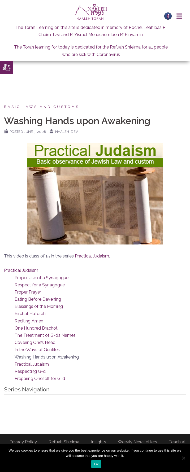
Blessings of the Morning (39, 306)
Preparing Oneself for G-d (40, 378)
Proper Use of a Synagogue (41, 277)
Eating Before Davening (38, 299)
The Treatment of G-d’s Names (45, 335)
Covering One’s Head (35, 342)
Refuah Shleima (64, 441)
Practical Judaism (92, 256)
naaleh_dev (66, 132)
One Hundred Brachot (36, 328)
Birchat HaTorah (30, 313)
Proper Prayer (28, 292)
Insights (98, 441)
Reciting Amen (29, 321)
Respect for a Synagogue (40, 284)
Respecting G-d (30, 371)
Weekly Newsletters (137, 441)
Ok (96, 464)
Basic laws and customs (41, 107)
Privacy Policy (23, 441)
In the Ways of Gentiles (37, 349)
